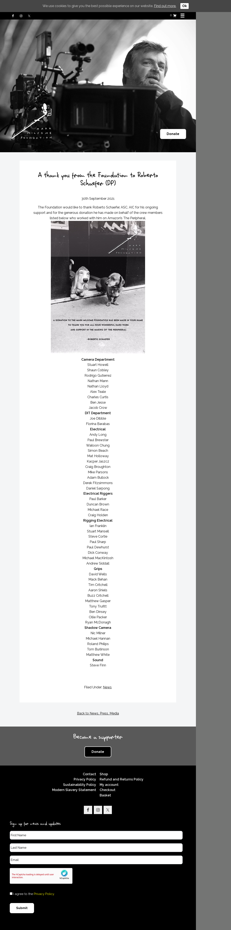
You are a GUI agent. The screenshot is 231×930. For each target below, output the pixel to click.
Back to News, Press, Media (116, 705)
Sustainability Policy (96, 776)
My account (127, 776)
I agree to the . (35, 886)
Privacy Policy (102, 771)
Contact (106, 766)
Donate (206, 134)
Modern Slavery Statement (91, 782)
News (125, 679)
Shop (122, 766)
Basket (123, 787)
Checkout (125, 782)
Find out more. (165, 6)
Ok (184, 6)
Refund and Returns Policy (139, 771)
